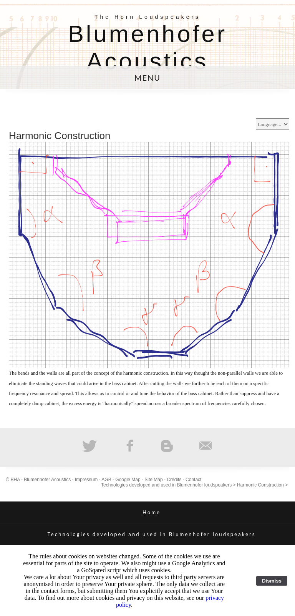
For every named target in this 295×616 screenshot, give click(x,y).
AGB (106, 479)
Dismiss (272, 581)
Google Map (127, 479)
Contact (193, 479)
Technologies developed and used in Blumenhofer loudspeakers (166, 485)
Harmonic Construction (260, 485)
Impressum (86, 479)
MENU (147, 77)
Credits (174, 479)
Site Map (153, 479)
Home (152, 512)
